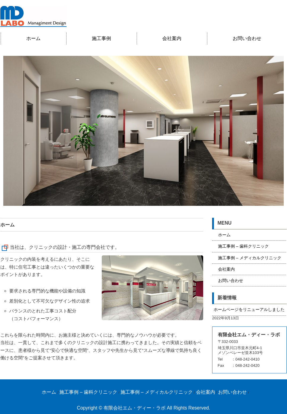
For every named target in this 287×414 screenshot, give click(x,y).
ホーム (33, 38)
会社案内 (171, 38)
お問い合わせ (247, 38)
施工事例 (101, 38)
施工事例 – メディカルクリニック (249, 257)
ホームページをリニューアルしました (249, 309)
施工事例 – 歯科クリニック (243, 246)
